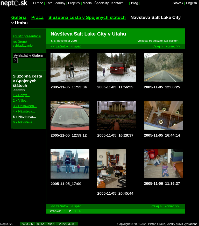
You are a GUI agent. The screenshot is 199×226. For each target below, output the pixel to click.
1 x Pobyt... (21, 95)
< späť (76, 46)
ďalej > (158, 46)
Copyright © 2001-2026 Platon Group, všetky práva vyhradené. (157, 223)
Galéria (18, 17)
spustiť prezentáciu (27, 36)
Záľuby (60, 3)
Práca (37, 17)
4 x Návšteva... (24, 111)
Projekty (74, 3)
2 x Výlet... (20, 100)
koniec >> (173, 46)
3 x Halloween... (25, 106)
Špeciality (102, 3)
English (191, 3)
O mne (38, 3)
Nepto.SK (6, 223)
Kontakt (117, 3)
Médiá (87, 3)
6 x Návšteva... (24, 122)
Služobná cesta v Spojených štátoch (87, 17)
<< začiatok (59, 46)
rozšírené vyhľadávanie (23, 43)
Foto (49, 3)
